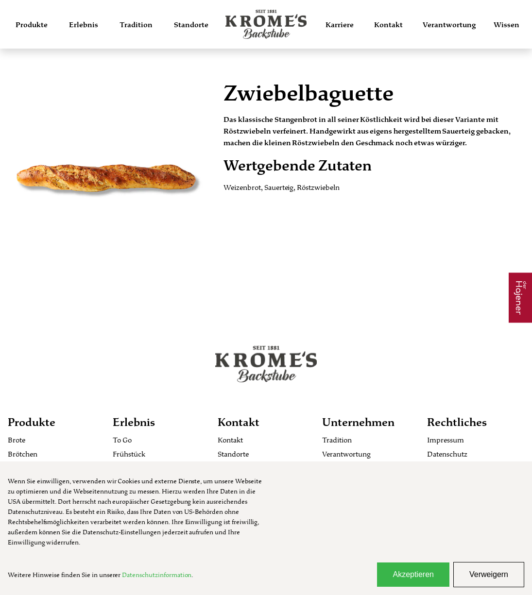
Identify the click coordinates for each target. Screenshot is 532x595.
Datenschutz (447, 454)
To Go (122, 440)
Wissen (506, 24)
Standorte (191, 24)
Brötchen (22, 454)
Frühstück (129, 454)
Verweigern (488, 574)
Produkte (32, 24)
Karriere (340, 24)
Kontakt (388, 24)
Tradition (136, 24)
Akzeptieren (413, 574)
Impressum (445, 440)
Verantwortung (449, 24)
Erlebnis (83, 24)
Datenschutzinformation (156, 574)
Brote (16, 440)
